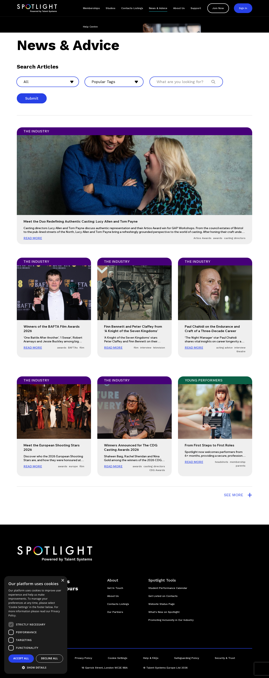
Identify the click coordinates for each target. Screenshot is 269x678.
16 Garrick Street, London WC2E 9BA (105, 667)
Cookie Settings (117, 658)
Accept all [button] (21, 658)
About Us (179, 8)
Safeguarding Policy (186, 658)
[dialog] (35, 625)
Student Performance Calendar (167, 588)
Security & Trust (225, 658)
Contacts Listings (132, 8)
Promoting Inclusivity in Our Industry (171, 620)
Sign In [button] (243, 8)
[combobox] (48, 82)
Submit (31, 98)
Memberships (91, 8)
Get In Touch (115, 588)
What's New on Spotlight (163, 612)
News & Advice (158, 8)
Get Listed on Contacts (163, 596)
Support (196, 8)
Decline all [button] (49, 658)
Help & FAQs (150, 658)
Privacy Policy (83, 658)
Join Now (218, 8)
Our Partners (115, 612)
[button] (35, 667)
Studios (110, 8)
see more (238, 495)
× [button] (62, 580)
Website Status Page (161, 604)
